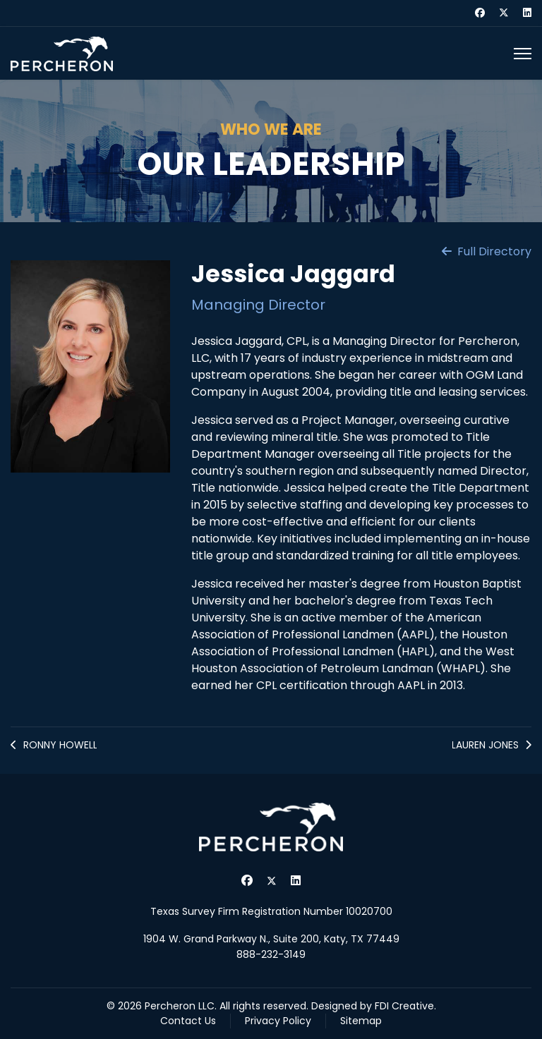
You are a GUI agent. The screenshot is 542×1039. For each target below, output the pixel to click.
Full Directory (486, 251)
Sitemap (361, 1021)
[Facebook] (480, 13)
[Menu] (522, 53)
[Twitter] (504, 13)
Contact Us (188, 1021)
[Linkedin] (527, 13)
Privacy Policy (278, 1021)
